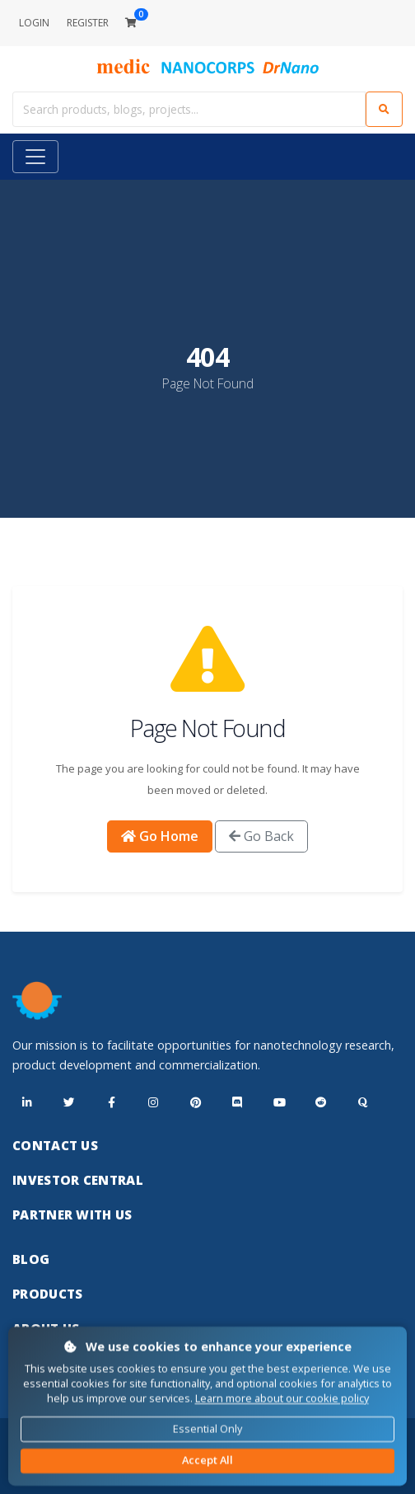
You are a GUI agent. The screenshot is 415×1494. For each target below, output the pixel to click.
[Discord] (237, 1103)
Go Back (261, 836)
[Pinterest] (195, 1103)
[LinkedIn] (27, 1103)
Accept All (207, 1460)
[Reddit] (321, 1103)
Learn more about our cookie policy (282, 1398)
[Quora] (363, 1103)
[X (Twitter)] (69, 1103)
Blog (30, 1259)
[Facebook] (111, 1103)
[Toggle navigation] (35, 156)
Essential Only (207, 1428)
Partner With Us (72, 1214)
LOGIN (34, 23)
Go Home (159, 836)
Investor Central (77, 1180)
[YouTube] (279, 1103)
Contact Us (55, 1145)
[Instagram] (153, 1103)
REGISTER (88, 23)
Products (47, 1293)
